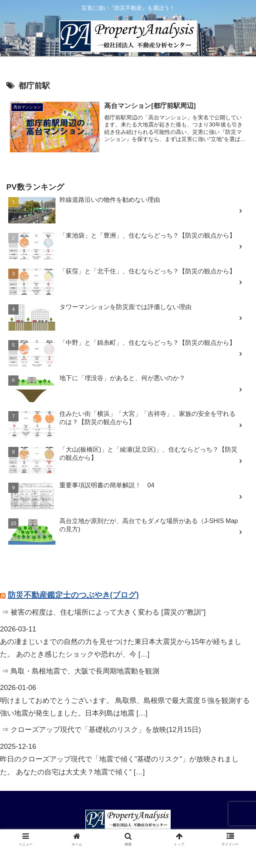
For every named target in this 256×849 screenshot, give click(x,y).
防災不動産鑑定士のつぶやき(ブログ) (73, 595)
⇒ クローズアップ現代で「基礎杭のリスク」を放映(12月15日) (101, 730)
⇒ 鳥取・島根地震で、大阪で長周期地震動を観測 (80, 671)
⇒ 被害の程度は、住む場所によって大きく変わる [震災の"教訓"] (104, 612)
